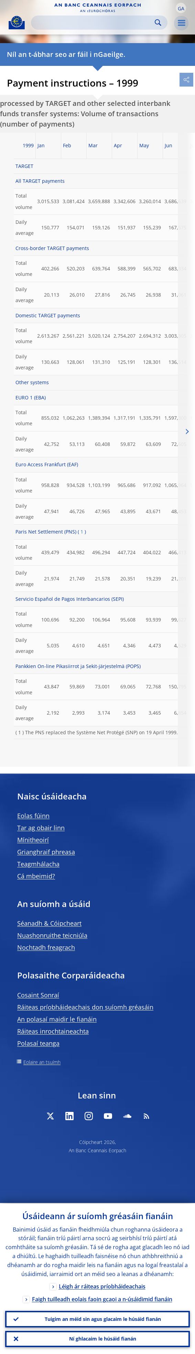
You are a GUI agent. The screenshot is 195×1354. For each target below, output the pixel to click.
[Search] (93, 23)
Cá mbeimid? (36, 876)
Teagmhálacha (38, 864)
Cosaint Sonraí (38, 995)
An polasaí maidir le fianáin (57, 1019)
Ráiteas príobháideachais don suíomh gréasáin (85, 1007)
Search (158, 23)
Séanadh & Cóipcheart (49, 923)
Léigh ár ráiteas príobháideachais (102, 1286)
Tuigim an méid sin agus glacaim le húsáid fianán (103, 1318)
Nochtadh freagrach (46, 947)
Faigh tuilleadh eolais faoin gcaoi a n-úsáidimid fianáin (102, 1298)
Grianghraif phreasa (46, 852)
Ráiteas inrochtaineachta (53, 1031)
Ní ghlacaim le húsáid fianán (102, 1338)
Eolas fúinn (33, 816)
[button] (181, 8)
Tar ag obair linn (41, 828)
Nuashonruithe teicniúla (52, 935)
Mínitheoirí (33, 840)
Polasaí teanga (38, 1043)
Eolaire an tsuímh (42, 1062)
